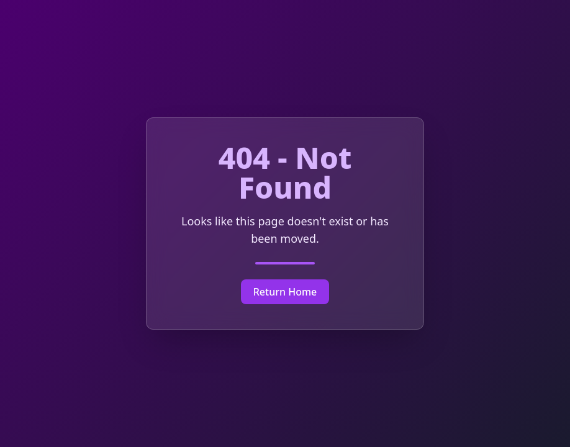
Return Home (285, 292)
